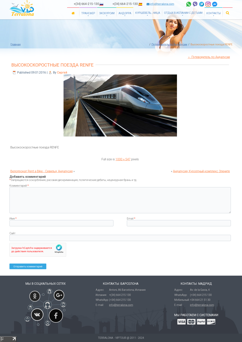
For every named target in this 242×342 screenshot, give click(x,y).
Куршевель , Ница (147, 12)
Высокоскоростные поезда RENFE (52, 65)
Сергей (62, 72)
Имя (13, 218)
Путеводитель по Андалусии (169, 44)
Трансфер (88, 13)
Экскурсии (107, 13)
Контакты (213, 13)
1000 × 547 (123, 159)
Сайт (12, 233)
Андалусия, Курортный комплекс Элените (201, 171)
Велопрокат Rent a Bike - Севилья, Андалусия (41, 171)
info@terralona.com (162, 3)
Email (131, 218)
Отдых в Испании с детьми (183, 12)
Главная (73, 13)
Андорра (125, 13)
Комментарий (19, 185)
